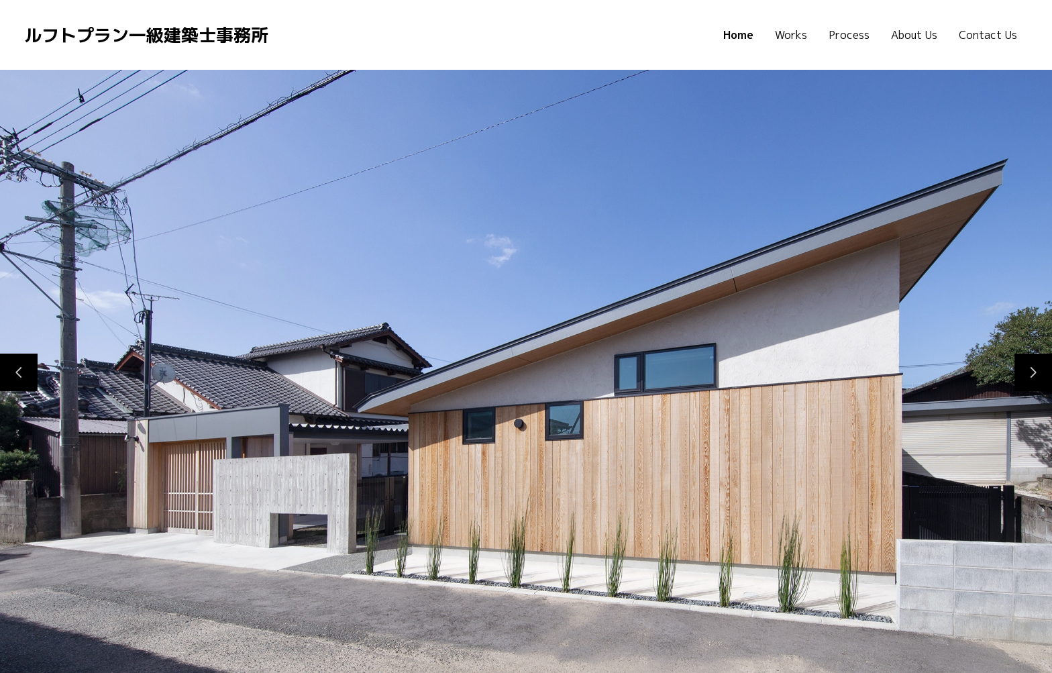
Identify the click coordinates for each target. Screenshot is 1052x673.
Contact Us (988, 35)
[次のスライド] (1033, 372)
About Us (914, 35)
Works (791, 35)
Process (849, 35)
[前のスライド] (19, 372)
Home (738, 35)
